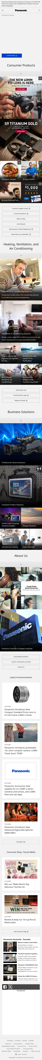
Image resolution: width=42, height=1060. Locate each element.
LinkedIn (31, 1041)
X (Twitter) (17, 1041)
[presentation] (5, 987)
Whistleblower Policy (8, 1046)
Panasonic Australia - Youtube (16, 939)
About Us (8, 1044)
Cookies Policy (29, 1044)
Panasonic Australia (8, 15)
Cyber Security (35, 1051)
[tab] (5, 987)
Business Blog (6, 1051)
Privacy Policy (18, 1044)
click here (9, 6)
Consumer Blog (28, 1049)
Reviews (25, 1051)
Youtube (24, 1041)
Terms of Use (22, 1046)
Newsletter (17, 1051)
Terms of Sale (33, 1046)
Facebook (21, 990)
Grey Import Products (13, 1049)
